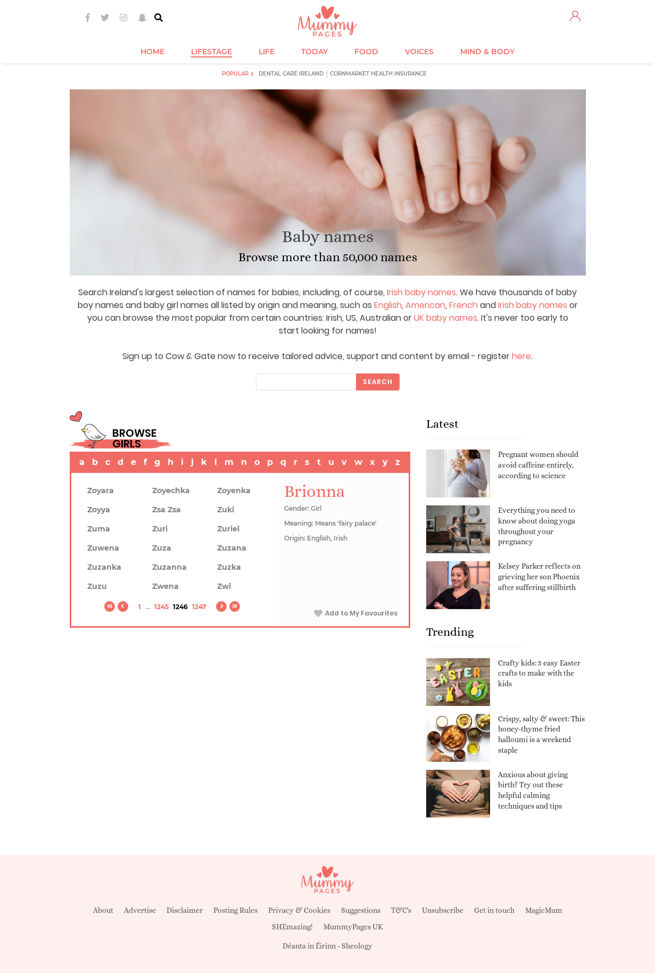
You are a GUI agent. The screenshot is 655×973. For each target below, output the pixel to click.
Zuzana (231, 548)
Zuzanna (169, 567)
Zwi (224, 586)
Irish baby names (421, 292)
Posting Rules (235, 910)
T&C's (401, 910)
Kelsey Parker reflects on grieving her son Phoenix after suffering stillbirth (539, 576)
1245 (161, 607)
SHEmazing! (292, 926)
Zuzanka (104, 567)
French (463, 305)
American (425, 305)
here (521, 356)
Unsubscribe (442, 910)
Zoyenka (234, 490)
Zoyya (98, 509)
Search (378, 381)
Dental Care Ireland (291, 73)
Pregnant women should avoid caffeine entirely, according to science (538, 464)
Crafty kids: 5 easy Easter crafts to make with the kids (539, 673)
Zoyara (100, 490)
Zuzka (229, 567)
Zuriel (228, 529)
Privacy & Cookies (299, 910)
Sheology (357, 946)
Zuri (160, 529)
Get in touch (494, 910)
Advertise (140, 910)
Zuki (225, 509)
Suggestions (360, 910)
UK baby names (445, 318)
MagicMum (543, 910)
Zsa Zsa (166, 509)
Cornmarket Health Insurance (378, 73)
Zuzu (97, 586)
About (103, 910)
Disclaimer (185, 910)
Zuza (161, 548)
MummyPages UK (353, 926)
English (388, 305)
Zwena (165, 586)
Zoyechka (171, 490)
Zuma (98, 529)
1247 (199, 607)
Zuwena (103, 548)
